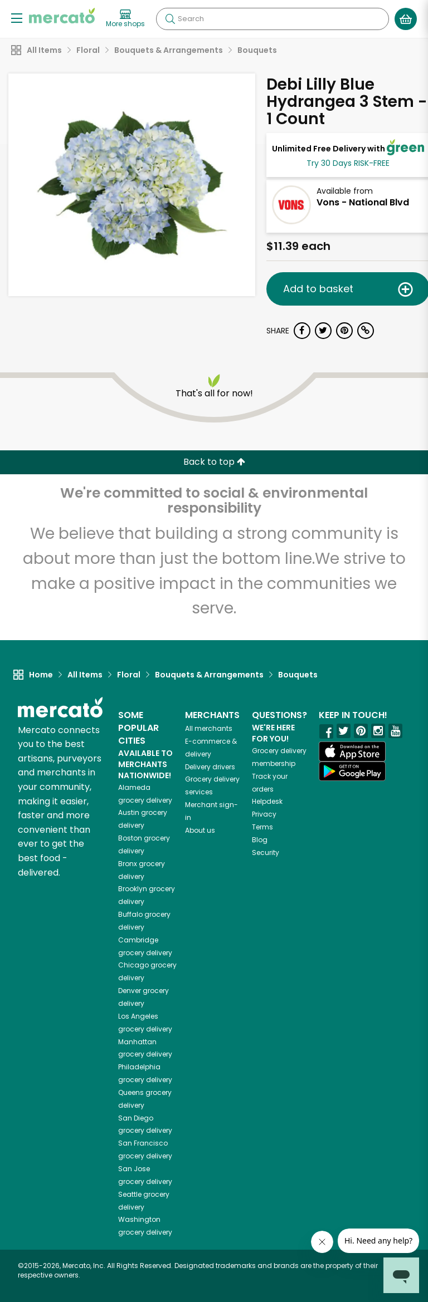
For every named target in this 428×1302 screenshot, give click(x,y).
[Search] (272, 19)
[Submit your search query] (170, 19)
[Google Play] (352, 771)
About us (200, 830)
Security (265, 852)
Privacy (264, 814)
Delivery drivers (210, 767)
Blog (260, 839)
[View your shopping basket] (406, 19)
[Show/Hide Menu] (16, 17)
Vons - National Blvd (363, 202)
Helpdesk (267, 801)
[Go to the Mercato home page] (62, 15)
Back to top (214, 461)
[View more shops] (125, 18)
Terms (262, 827)
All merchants (208, 728)
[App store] (352, 751)
